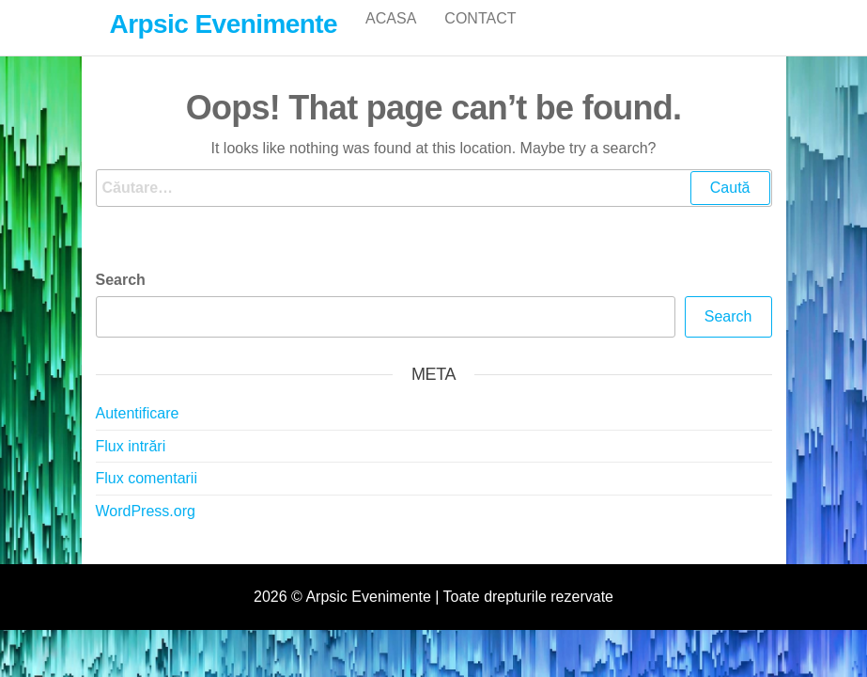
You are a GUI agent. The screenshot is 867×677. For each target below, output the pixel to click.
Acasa (390, 37)
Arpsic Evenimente (224, 24)
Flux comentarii (146, 498)
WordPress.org (145, 531)
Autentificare (137, 433)
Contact (480, 37)
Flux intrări (131, 466)
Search (121, 299)
